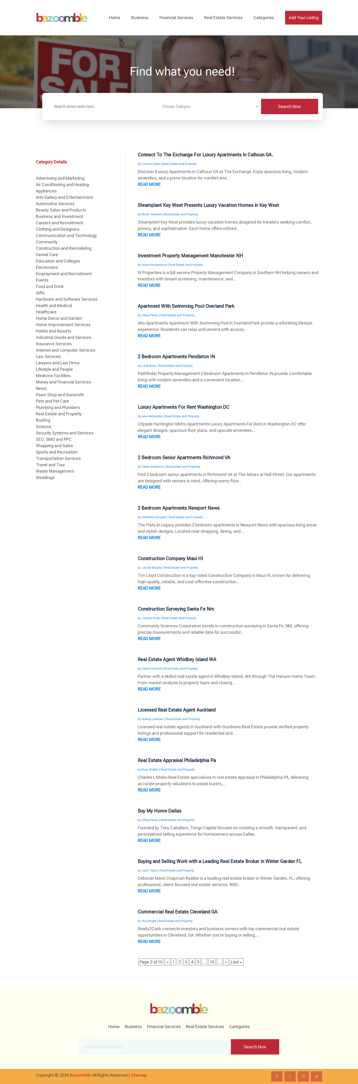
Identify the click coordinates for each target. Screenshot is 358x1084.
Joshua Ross (151, 618)
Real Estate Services (223, 17)
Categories (264, 17)
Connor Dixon (151, 164)
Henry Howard (151, 668)
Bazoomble (80, 1075)
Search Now (289, 106)
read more (149, 184)
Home (114, 17)
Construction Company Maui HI (170, 558)
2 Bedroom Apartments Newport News (179, 508)
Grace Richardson (154, 265)
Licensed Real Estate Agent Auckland (177, 710)
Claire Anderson (153, 466)
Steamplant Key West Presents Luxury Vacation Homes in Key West (208, 205)
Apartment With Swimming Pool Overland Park (186, 306)
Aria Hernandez (152, 416)
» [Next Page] (226, 961)
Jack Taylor (150, 870)
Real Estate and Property (180, 164)
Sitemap (139, 1075)
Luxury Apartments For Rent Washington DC (183, 407)
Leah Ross (149, 365)
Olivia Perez (150, 315)
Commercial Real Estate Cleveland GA (177, 912)
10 (212, 961)
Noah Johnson (152, 214)
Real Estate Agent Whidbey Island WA (177, 659)
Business (139, 17)
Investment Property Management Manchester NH (190, 255)
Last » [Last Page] (236, 961)
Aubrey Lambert (153, 719)
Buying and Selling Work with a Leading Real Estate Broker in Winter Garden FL (220, 861)
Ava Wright (149, 921)
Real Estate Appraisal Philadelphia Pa (177, 760)
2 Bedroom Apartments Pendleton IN (176, 356)
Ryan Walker (150, 769)
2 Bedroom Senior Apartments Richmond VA (184, 457)
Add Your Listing (304, 17)
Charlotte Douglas (154, 517)
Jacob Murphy (152, 567)
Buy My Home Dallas (159, 811)
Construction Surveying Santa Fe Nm (176, 609)
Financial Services (176, 17)
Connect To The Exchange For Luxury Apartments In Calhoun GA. (205, 155)
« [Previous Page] (167, 961)
